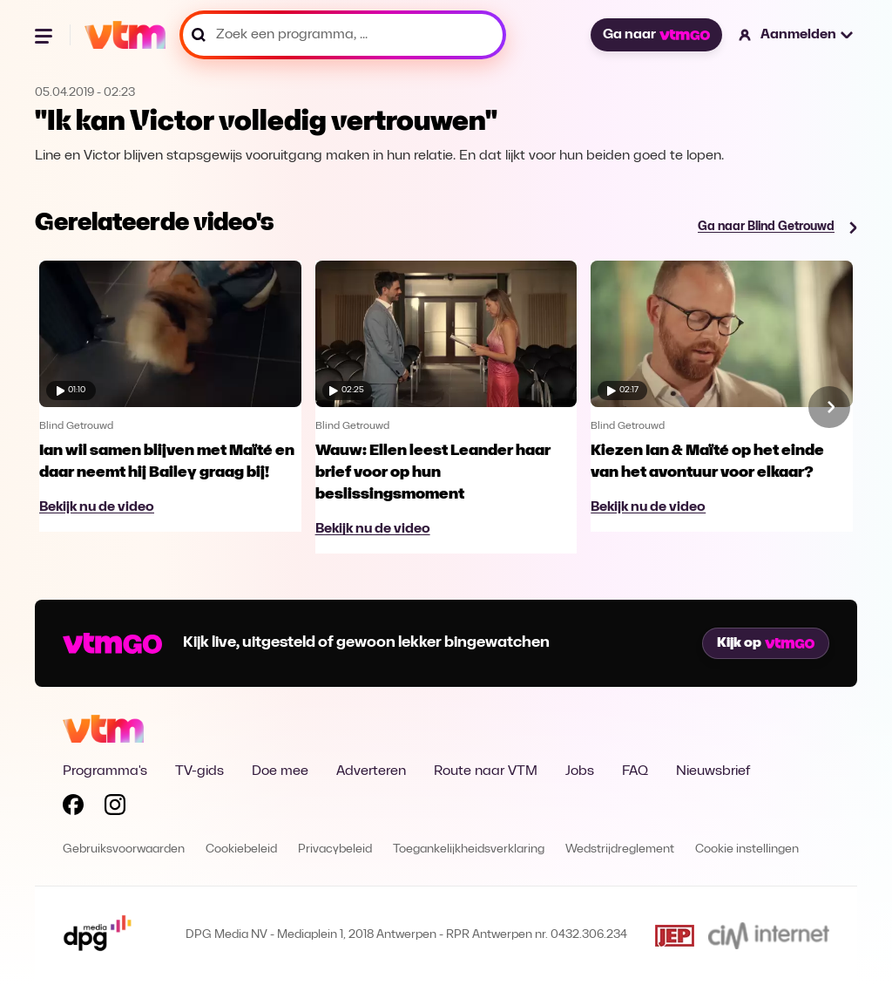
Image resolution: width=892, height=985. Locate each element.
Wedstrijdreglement (619, 849)
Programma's (105, 771)
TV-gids (199, 771)
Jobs (579, 771)
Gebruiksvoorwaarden (124, 849)
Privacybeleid (335, 849)
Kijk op (765, 643)
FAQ (635, 771)
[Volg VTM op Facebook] (73, 808)
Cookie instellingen (747, 849)
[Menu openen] (45, 34)
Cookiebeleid (241, 849)
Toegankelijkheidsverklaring (468, 849)
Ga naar (656, 35)
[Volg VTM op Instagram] (115, 808)
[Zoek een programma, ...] (343, 35)
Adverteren (371, 771)
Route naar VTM (485, 771)
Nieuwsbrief (713, 771)
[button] (796, 34)
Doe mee (280, 771)
